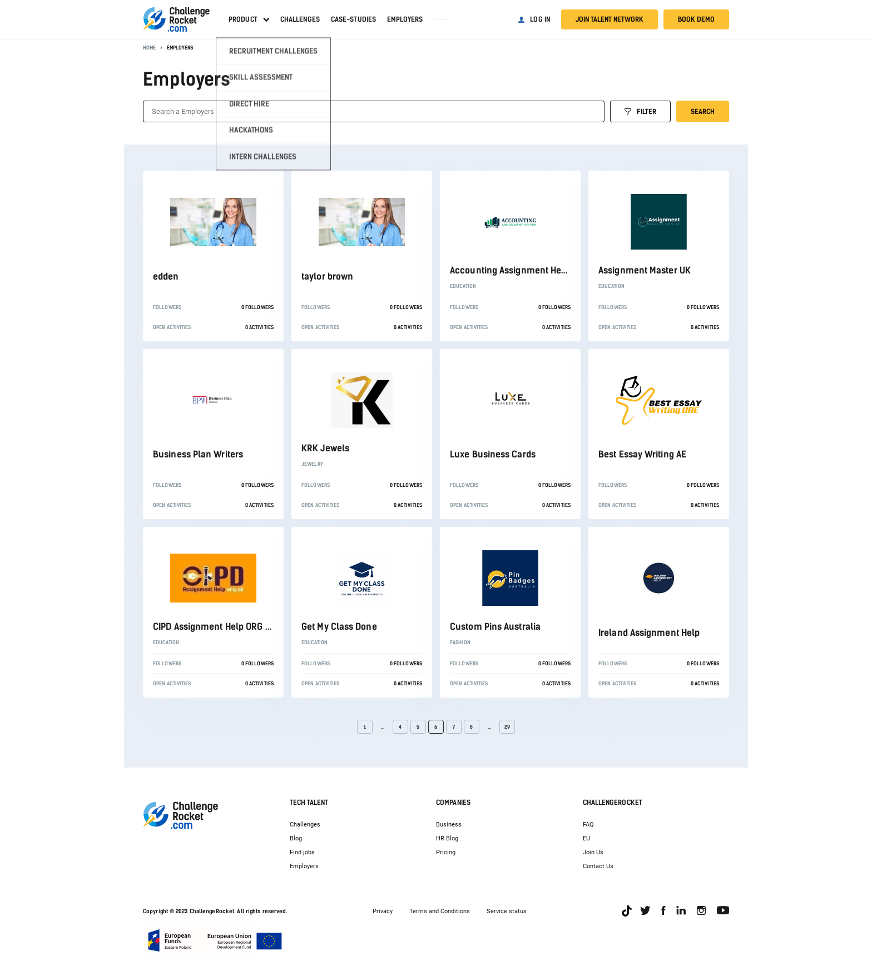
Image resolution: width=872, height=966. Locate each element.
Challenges (300, 19)
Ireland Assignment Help (649, 633)
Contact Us (598, 866)
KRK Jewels (325, 448)
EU (586, 838)
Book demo (696, 19)
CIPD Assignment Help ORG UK (214, 626)
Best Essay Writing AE (642, 454)
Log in (540, 19)
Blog (296, 838)
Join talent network (609, 19)
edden (166, 276)
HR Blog (447, 838)
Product (243, 19)
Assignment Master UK (644, 270)
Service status (507, 911)
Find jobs (302, 852)
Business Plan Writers (198, 454)
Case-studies (353, 19)
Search (703, 112)
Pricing (445, 852)
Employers (405, 19)
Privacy (383, 911)
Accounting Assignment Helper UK (520, 270)
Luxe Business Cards (493, 454)
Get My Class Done (339, 626)
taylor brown (327, 276)
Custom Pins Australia (495, 626)
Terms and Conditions (439, 911)
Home (149, 47)
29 (507, 727)
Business (449, 824)
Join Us (593, 852)
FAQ (588, 824)
